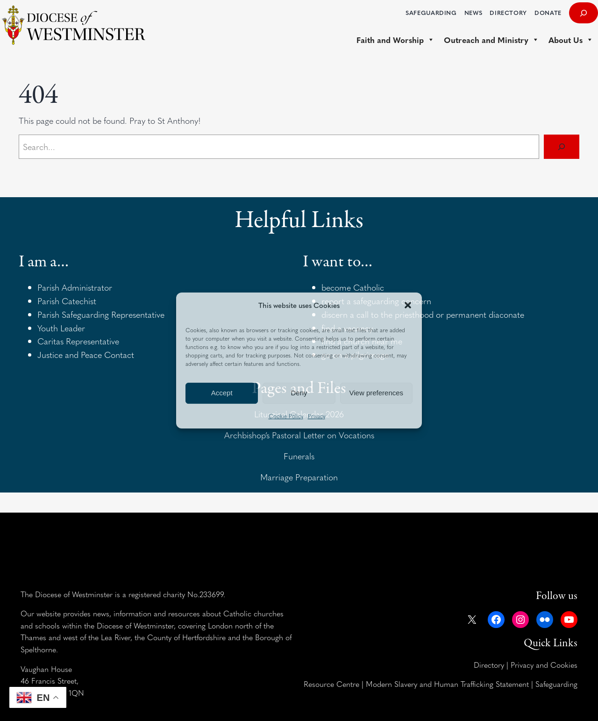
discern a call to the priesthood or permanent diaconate (422, 314)
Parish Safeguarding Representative (100, 314)
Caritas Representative (78, 341)
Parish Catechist (66, 301)
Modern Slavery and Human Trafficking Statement (447, 683)
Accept (222, 393)
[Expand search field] (583, 12)
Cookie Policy (286, 416)
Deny (299, 393)
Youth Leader (61, 328)
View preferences (376, 393)
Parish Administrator (74, 287)
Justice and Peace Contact (85, 354)
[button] (408, 305)
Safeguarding (556, 683)
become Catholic (352, 287)
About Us (570, 39)
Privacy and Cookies (544, 664)
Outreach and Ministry (491, 39)
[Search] (561, 147)
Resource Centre (331, 683)
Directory (489, 664)
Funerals (299, 456)
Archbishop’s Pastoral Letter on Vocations (299, 435)
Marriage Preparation (299, 477)
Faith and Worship (395, 39)
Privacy (316, 416)
